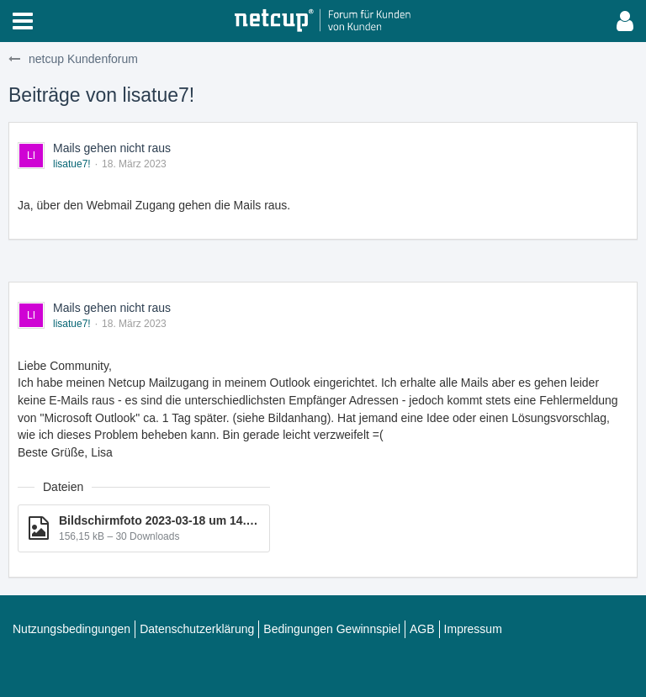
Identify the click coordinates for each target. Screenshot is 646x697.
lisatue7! (72, 164)
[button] (22, 21)
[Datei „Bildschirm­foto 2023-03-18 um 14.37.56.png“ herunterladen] (144, 528)
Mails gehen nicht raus (112, 148)
